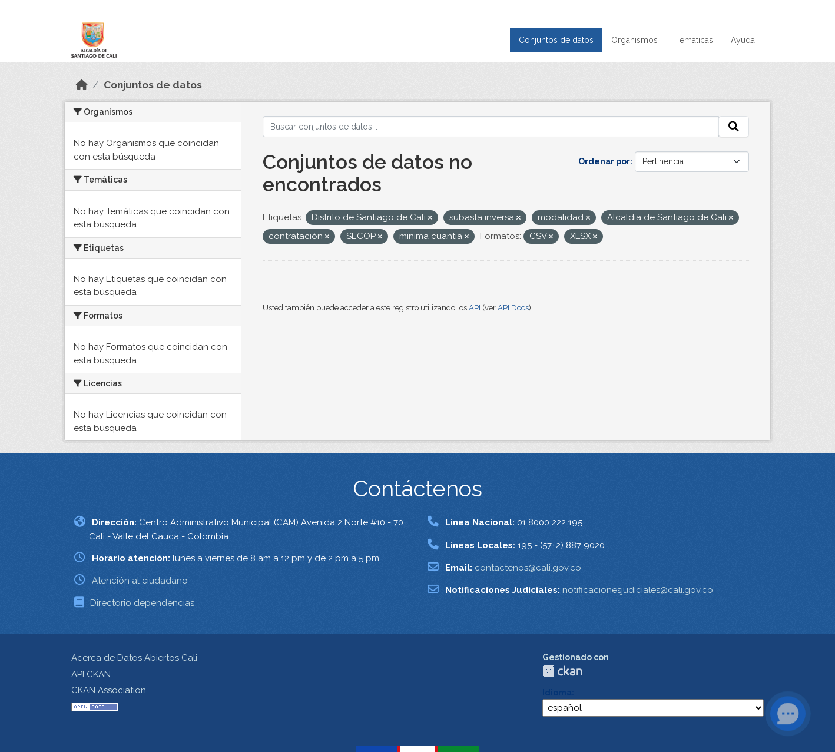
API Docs (513, 307)
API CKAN (91, 674)
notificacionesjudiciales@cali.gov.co (637, 590)
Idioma (557, 692)
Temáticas (694, 40)
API (475, 307)
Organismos (634, 40)
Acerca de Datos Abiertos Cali (134, 657)
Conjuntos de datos (556, 40)
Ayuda (743, 40)
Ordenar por (604, 161)
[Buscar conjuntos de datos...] (491, 126)
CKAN (562, 671)
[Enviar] (733, 126)
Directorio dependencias (142, 603)
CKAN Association (108, 690)
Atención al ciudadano (140, 580)
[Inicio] (82, 85)
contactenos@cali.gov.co (528, 567)
